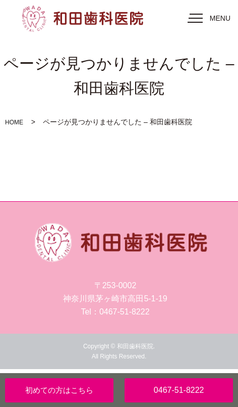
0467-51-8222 (179, 390)
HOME (14, 122)
